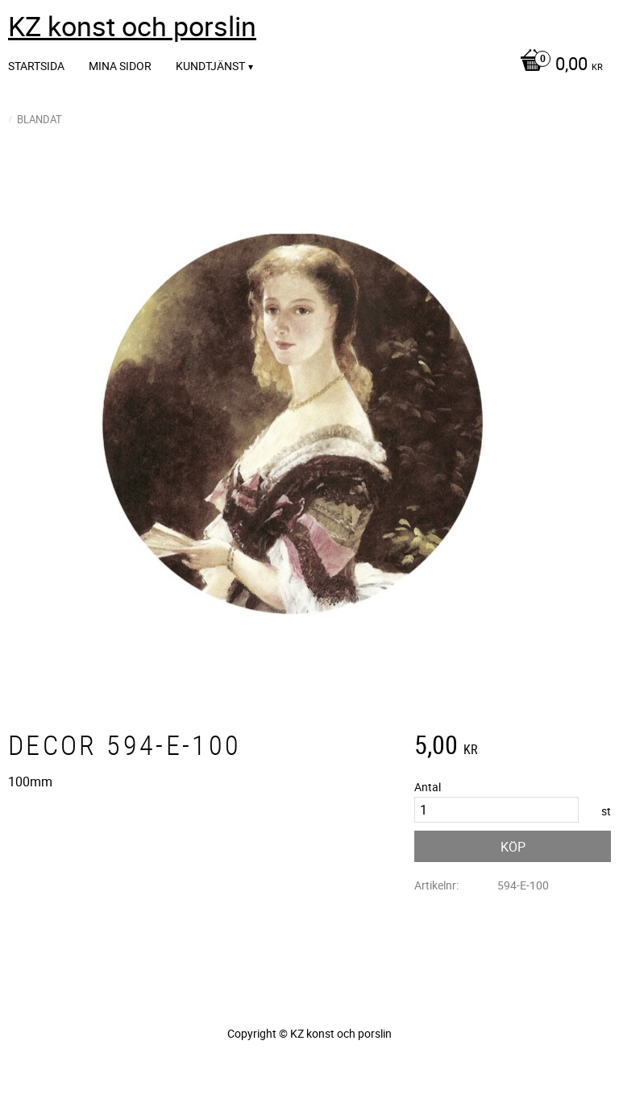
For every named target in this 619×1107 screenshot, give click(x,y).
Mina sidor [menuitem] (120, 65)
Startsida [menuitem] (36, 65)
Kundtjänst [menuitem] (210, 65)
